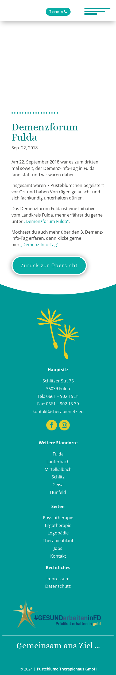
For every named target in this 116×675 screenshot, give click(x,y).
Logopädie (58, 533)
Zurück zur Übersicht (49, 265)
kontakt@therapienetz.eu (58, 411)
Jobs (58, 548)
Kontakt (58, 556)
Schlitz (58, 477)
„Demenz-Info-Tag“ (40, 244)
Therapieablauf (58, 541)
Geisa (58, 485)
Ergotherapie (58, 525)
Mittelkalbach (58, 469)
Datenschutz (58, 586)
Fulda (58, 454)
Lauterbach (58, 462)
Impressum (58, 579)
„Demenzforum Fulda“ (46, 221)
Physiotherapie (58, 518)
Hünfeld (58, 492)
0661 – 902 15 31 (62, 396)
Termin (56, 11)
